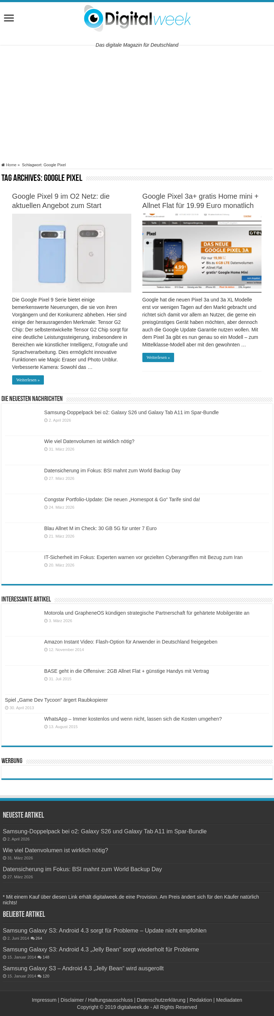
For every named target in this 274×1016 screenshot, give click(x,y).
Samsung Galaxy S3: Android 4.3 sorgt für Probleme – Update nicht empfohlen (105, 930)
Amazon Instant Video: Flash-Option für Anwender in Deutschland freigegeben (130, 642)
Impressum (44, 1000)
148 (45, 957)
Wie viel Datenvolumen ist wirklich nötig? (89, 441)
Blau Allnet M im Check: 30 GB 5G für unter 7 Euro (100, 528)
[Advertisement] (137, 104)
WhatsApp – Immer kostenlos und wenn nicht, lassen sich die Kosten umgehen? (133, 719)
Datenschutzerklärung (161, 1000)
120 (45, 976)
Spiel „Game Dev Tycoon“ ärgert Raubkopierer (56, 700)
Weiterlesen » (28, 379)
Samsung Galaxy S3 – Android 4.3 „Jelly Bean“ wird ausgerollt (83, 968)
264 (39, 938)
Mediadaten (229, 1000)
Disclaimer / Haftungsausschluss (97, 1000)
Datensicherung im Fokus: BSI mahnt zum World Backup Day (112, 470)
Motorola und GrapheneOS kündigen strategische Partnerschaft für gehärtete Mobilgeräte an (146, 613)
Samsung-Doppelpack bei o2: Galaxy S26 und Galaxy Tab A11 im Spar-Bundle (131, 412)
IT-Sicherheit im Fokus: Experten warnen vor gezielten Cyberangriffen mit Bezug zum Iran (143, 557)
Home (8, 165)
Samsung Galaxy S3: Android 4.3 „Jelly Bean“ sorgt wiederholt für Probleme (101, 949)
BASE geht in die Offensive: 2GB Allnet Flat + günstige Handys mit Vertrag (126, 671)
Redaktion (200, 1000)
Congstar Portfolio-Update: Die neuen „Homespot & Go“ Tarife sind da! (122, 499)
